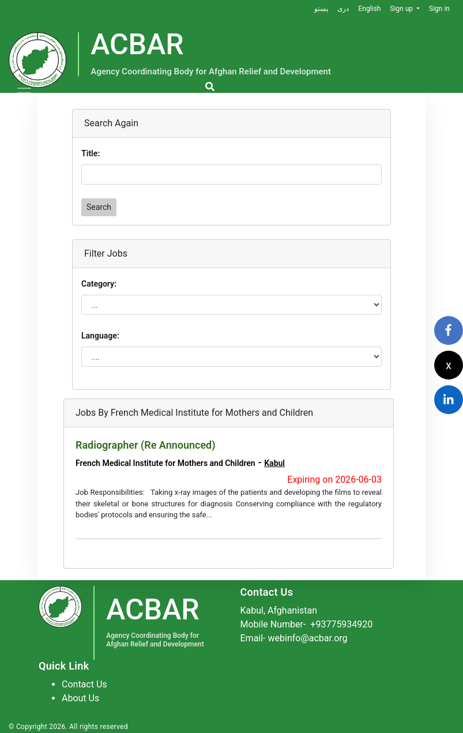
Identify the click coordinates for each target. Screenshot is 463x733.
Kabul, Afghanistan (279, 610)
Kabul (274, 463)
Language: (100, 335)
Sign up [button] (402, 9)
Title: (90, 153)
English (369, 9)
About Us (80, 698)
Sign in (439, 9)
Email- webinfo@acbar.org (294, 638)
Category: (98, 283)
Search (98, 207)
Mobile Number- (306, 624)
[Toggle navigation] (24, 93)
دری (343, 9)
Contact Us (84, 684)
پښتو (321, 9)
